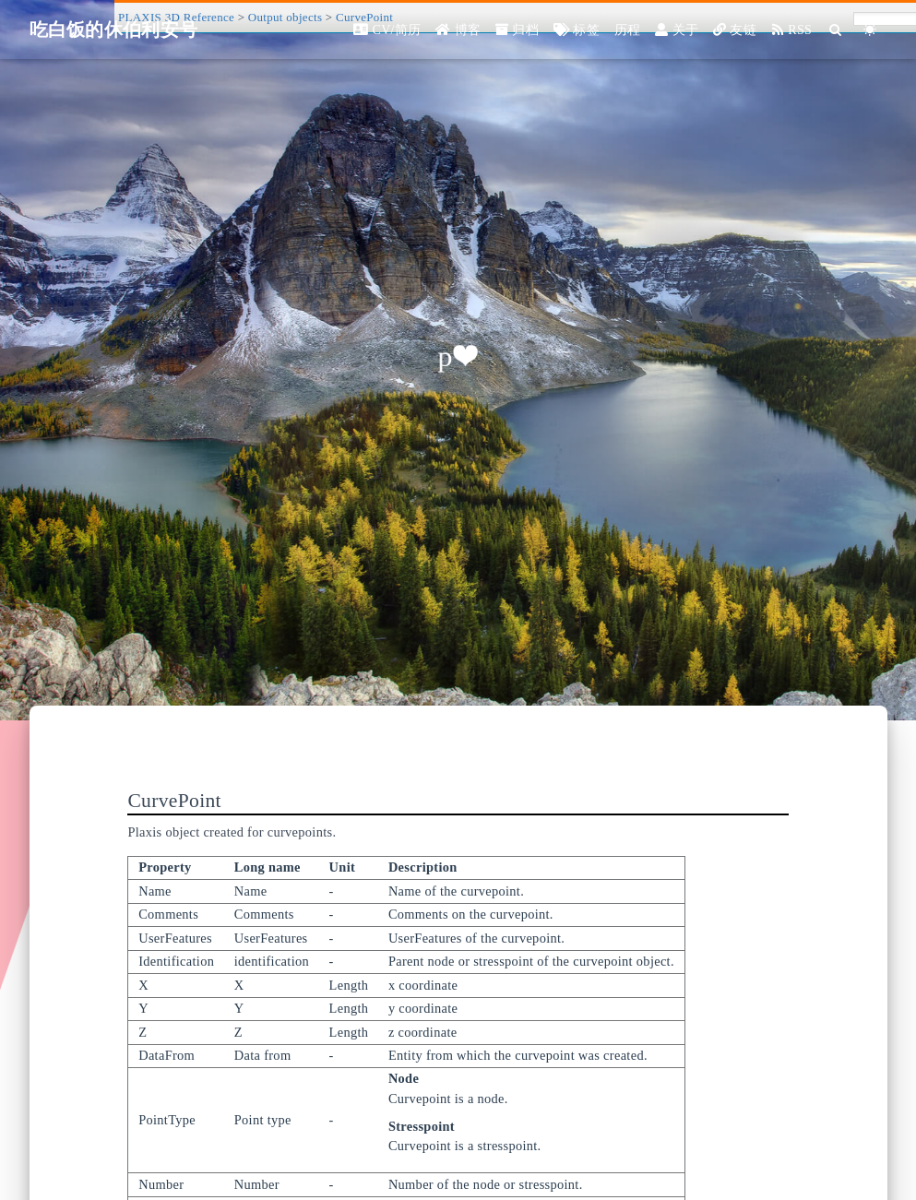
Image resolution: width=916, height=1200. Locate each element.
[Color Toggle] (870, 30)
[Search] (836, 30)
